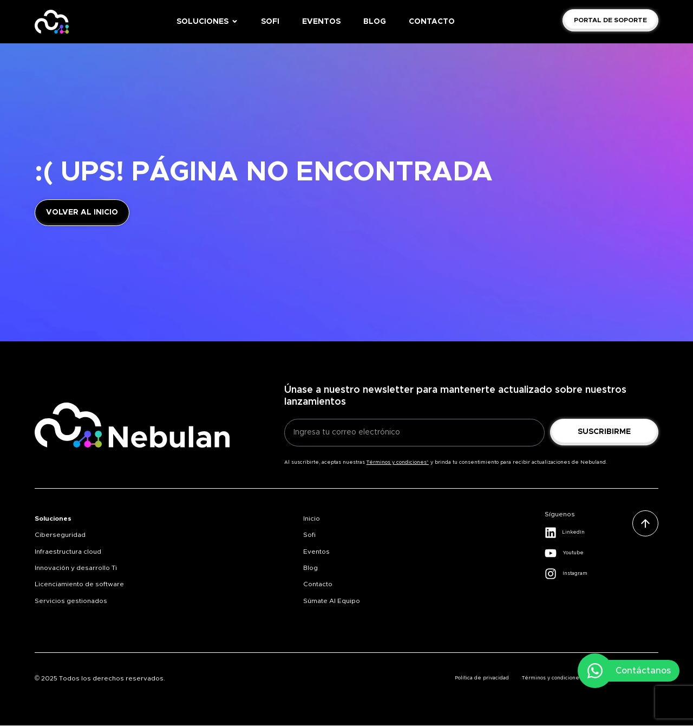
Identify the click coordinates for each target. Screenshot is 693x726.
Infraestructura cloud (68, 551)
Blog (310, 568)
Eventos (316, 551)
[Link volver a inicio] (82, 212)
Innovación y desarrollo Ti (76, 568)
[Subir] (645, 523)
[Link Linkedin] (588, 533)
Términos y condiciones (552, 678)
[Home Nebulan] (52, 22)
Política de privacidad (482, 678)
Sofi (309, 534)
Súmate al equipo (331, 601)
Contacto (317, 584)
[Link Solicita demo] (610, 20)
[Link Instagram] (588, 574)
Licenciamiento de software (79, 584)
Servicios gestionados (71, 601)
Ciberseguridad (60, 534)
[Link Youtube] (588, 553)
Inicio (311, 518)
